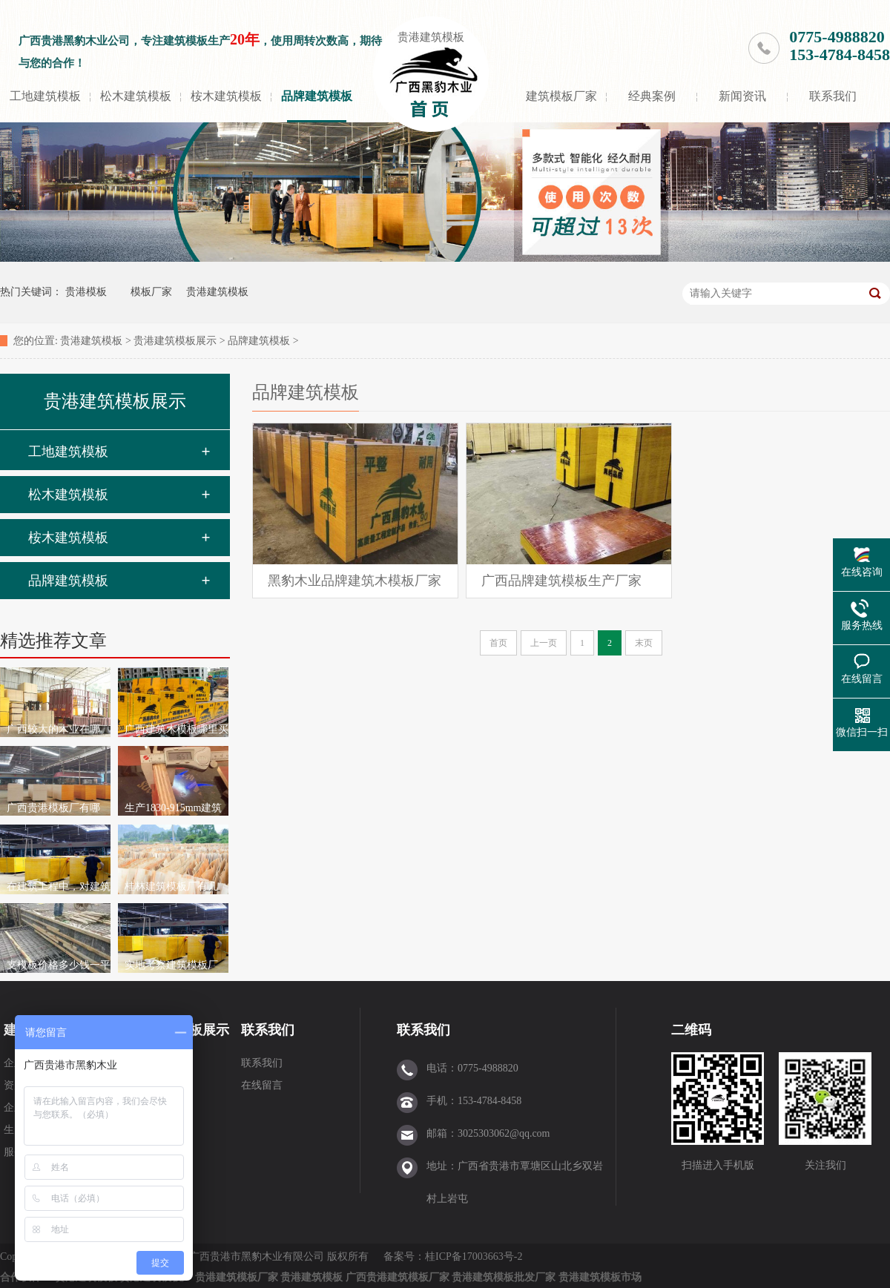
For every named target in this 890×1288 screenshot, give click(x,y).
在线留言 (262, 1085)
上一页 (543, 643)
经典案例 (652, 96)
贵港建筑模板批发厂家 (504, 1277)
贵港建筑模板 (431, 37)
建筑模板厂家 (561, 96)
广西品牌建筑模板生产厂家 (561, 580)
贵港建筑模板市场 (600, 1277)
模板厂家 (151, 291)
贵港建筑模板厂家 (236, 1277)
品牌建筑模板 (316, 96)
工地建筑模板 (45, 96)
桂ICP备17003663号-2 (475, 1256)
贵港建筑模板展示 (175, 340)
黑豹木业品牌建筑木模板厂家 (354, 580)
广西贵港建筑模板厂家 (397, 1277)
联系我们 (833, 96)
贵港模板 (86, 291)
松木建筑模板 (135, 96)
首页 (498, 643)
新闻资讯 (742, 96)
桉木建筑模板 (226, 96)
